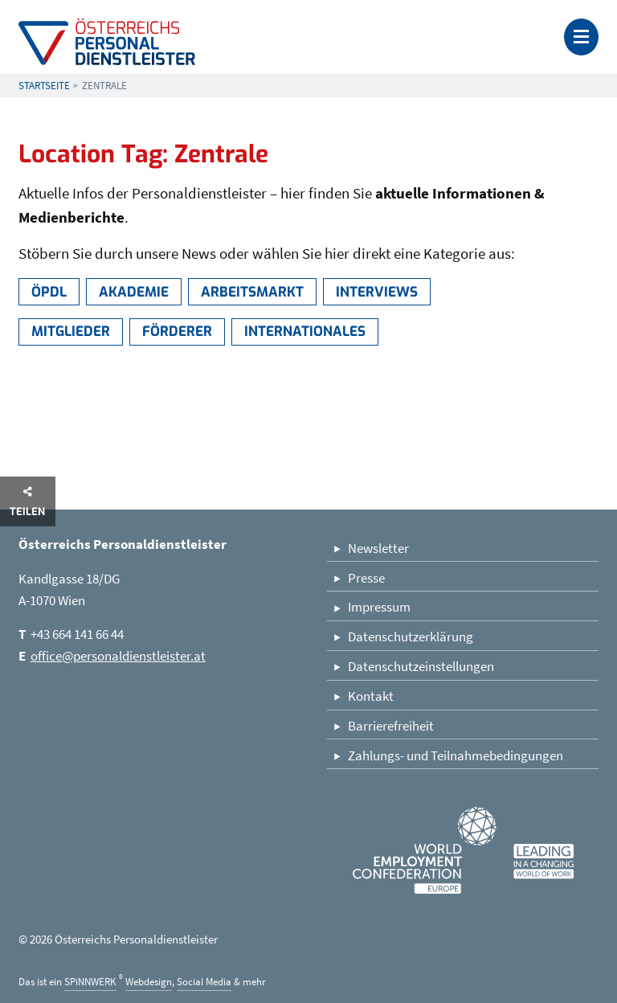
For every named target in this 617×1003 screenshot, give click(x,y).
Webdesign (148, 982)
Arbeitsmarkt (252, 292)
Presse (366, 578)
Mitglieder (70, 331)
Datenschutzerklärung (410, 636)
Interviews (377, 292)
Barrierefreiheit (391, 726)
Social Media (204, 982)
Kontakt (371, 696)
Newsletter (378, 548)
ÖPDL (49, 292)
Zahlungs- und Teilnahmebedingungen (455, 755)
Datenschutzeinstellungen (421, 666)
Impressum (379, 607)
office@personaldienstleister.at (118, 656)
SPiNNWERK (90, 982)
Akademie (134, 292)
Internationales (305, 331)
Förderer (177, 331)
